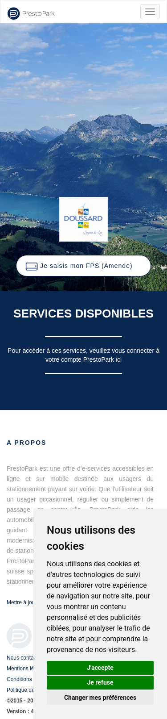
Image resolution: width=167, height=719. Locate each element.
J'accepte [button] (100, 667)
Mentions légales (27, 668)
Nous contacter (25, 658)
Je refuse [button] (100, 682)
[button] (83, 265)
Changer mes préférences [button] (100, 697)
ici (119, 359)
